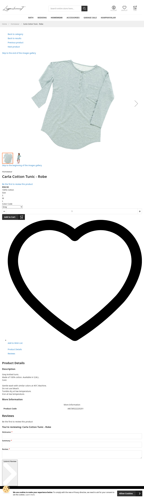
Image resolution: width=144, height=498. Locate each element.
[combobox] (67, 8)
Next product (14, 46)
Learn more (30, 495)
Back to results (14, 38)
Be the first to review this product (17, 184)
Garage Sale (90, 17)
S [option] (2, 195)
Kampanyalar (108, 17)
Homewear (56, 17)
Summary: (6, 440)
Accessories (73, 17)
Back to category (15, 34)
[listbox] (72, 198)
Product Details (15, 349)
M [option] (3, 198)
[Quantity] (72, 211)
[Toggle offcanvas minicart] (135, 8)
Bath (30, 17)
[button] (136, 103)
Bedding (42, 17)
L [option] (2, 201)
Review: (5, 449)
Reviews (11, 353)
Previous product (15, 42)
